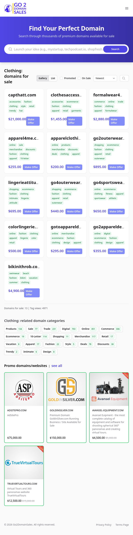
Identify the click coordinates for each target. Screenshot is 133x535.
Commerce (111, 329)
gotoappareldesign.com (75, 227)
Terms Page (122, 524)
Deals (86, 344)
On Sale (86, 78)
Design (49, 352)
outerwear (99, 158)
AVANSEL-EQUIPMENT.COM (108, 410)
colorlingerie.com (26, 227)
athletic (112, 198)
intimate (13, 198)
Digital (69, 329)
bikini (23, 277)
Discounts (106, 344)
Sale (33, 329)
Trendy (12, 352)
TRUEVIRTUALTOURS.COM (22, 483)
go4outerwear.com (70, 182)
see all (56, 365)
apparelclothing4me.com (76, 138)
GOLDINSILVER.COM (61, 410)
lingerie (25, 198)
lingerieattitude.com (29, 182)
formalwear (111, 110)
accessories (15, 101)
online (111, 101)
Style (70, 344)
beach (26, 273)
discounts (30, 149)
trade (120, 101)
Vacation (13, 344)
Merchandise (86, 337)
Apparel (33, 344)
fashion (28, 101)
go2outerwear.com (112, 138)
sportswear (100, 198)
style (23, 106)
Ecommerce (15, 337)
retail (31, 106)
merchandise (15, 149)
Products (14, 329)
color (33, 238)
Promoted (70, 78)
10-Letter (39, 337)
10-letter (24, 158)
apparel (55, 110)
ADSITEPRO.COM (16, 410)
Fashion (52, 344)
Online (89, 329)
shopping (99, 144)
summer (13, 282)
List (53, 78)
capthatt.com (22, 95)
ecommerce (72, 101)
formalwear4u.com (113, 95)
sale (21, 144)
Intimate (30, 352)
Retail (108, 337)
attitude (13, 202)
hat (21, 110)
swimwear (14, 273)
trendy (12, 110)
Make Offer (31, 121)
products (65, 144)
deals (54, 153)
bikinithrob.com (24, 266)
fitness (109, 193)
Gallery (43, 78)
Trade (50, 329)
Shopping (61, 337)
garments (76, 110)
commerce (99, 101)
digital (107, 233)
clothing (13, 106)
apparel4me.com (25, 138)
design (66, 242)
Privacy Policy (103, 524)
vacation (33, 277)
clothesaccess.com (70, 95)
